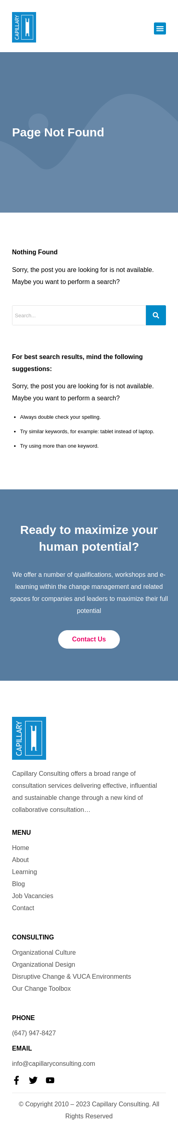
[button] (160, 28)
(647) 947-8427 (34, 1033)
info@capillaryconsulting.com (53, 1063)
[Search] (156, 315)
